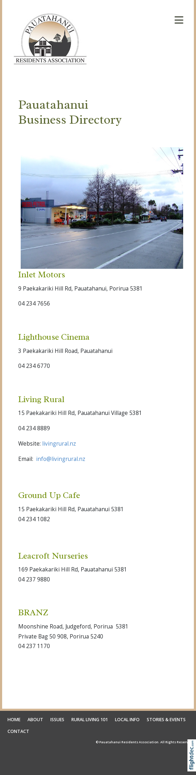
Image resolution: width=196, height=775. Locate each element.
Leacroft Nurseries (53, 555)
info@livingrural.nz (60, 459)
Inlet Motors (41, 274)
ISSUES (57, 720)
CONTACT (18, 731)
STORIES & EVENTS (166, 720)
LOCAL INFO (127, 720)
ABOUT (35, 720)
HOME (13, 720)
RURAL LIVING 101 (89, 720)
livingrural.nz (59, 443)
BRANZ (33, 612)
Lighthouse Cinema (54, 337)
